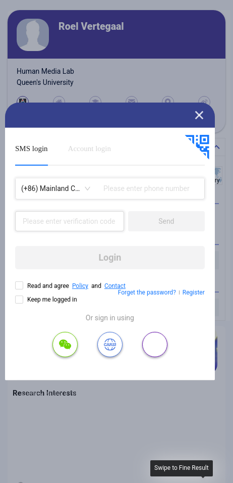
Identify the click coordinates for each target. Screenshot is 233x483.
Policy (80, 285)
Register (194, 292)
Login (109, 257)
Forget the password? (147, 292)
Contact (115, 285)
